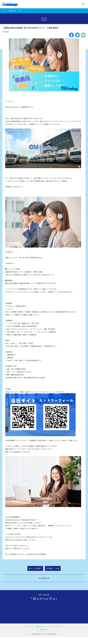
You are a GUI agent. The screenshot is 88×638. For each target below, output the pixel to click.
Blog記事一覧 (12, 11)
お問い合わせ (44, 629)
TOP (4, 11)
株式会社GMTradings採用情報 (36, 554)
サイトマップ (29, 627)
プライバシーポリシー (56, 627)
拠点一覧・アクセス (41, 627)
